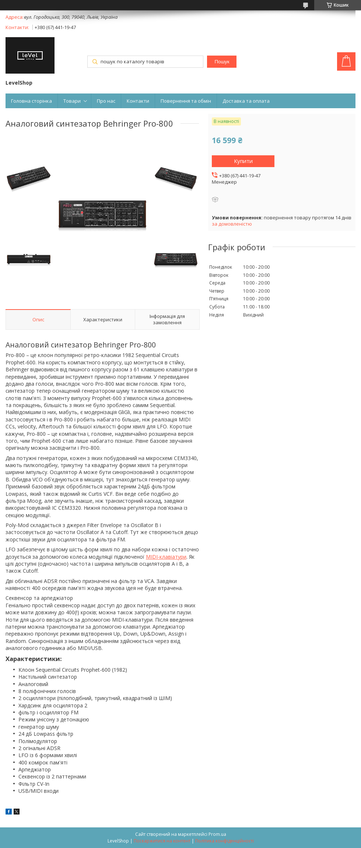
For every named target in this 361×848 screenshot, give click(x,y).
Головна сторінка (31, 101)
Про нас (106, 101)
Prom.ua (217, 834)
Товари (72, 101)
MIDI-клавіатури (166, 556)
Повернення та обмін (186, 101)
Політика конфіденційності (224, 841)
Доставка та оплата (246, 101)
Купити (243, 161)
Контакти (138, 101)
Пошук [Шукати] (221, 61)
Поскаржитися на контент (162, 841)
